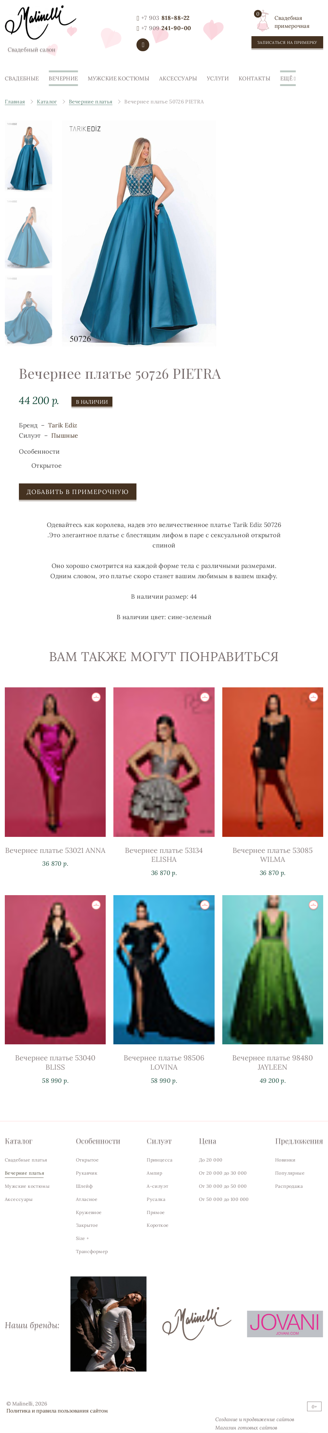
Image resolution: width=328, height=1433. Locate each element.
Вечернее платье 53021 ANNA (55, 855)
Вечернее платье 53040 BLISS (55, 1087)
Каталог (18, 1140)
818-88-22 (165, 17)
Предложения (299, 1140)
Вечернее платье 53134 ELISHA (164, 864)
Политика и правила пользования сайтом (57, 1410)
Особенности (98, 1140)
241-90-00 (166, 28)
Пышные (64, 440)
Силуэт (159, 1140)
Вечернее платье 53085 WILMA (273, 871)
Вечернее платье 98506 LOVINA (164, 1094)
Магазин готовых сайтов (246, 1427)
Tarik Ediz (63, 430)
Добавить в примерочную (78, 497)
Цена (207, 1140)
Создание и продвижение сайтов (254, 1419)
